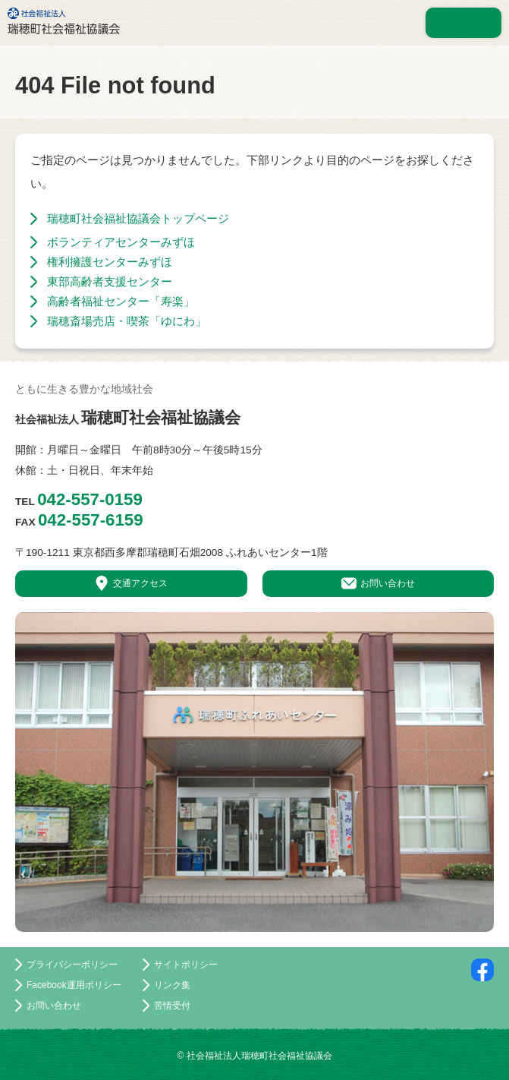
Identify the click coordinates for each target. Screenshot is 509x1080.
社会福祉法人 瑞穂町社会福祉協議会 (64, 21)
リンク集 (172, 985)
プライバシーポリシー (72, 964)
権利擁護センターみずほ (109, 261)
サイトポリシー (186, 964)
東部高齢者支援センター (109, 281)
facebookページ (482, 969)
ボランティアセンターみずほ (121, 241)
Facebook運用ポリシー (74, 985)
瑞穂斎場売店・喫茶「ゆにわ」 (126, 320)
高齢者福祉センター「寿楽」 (121, 301)
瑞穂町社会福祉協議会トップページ (138, 218)
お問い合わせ (387, 583)
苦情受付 (172, 1005)
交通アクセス (140, 583)
